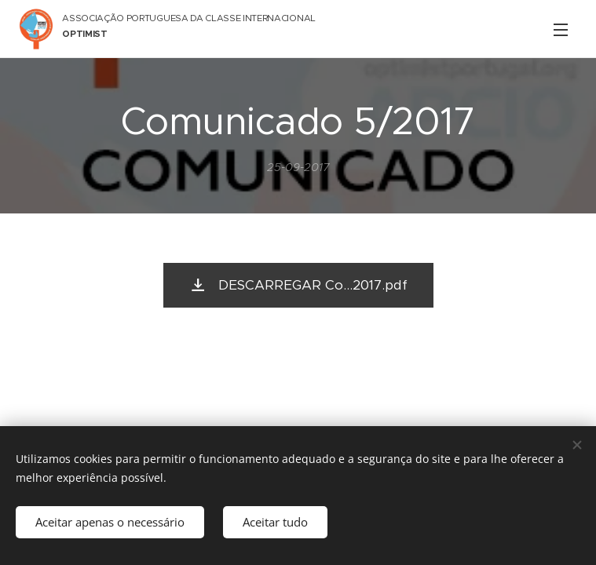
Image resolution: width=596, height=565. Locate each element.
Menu (561, 30)
